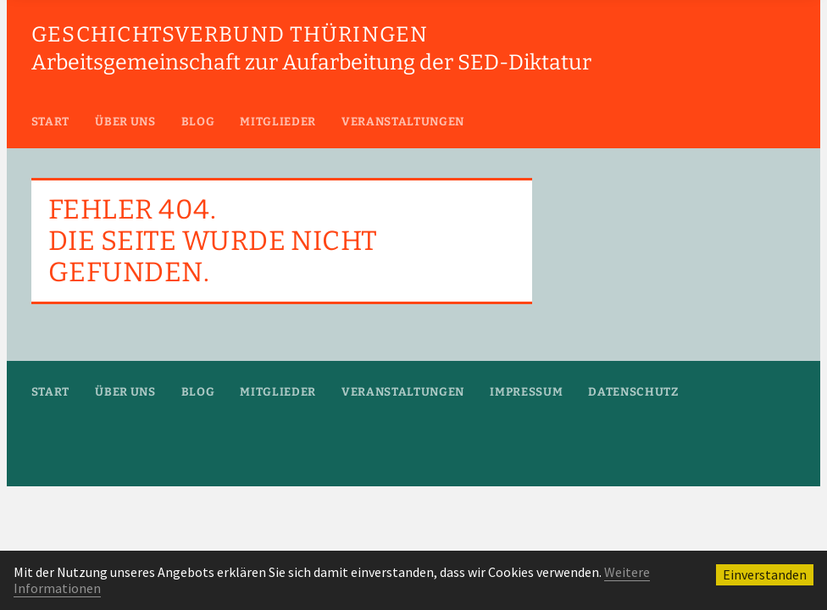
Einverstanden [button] (765, 574)
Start (50, 121)
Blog (198, 121)
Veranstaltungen (402, 121)
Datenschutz (633, 392)
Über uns (125, 121)
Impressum (526, 392)
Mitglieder (278, 121)
